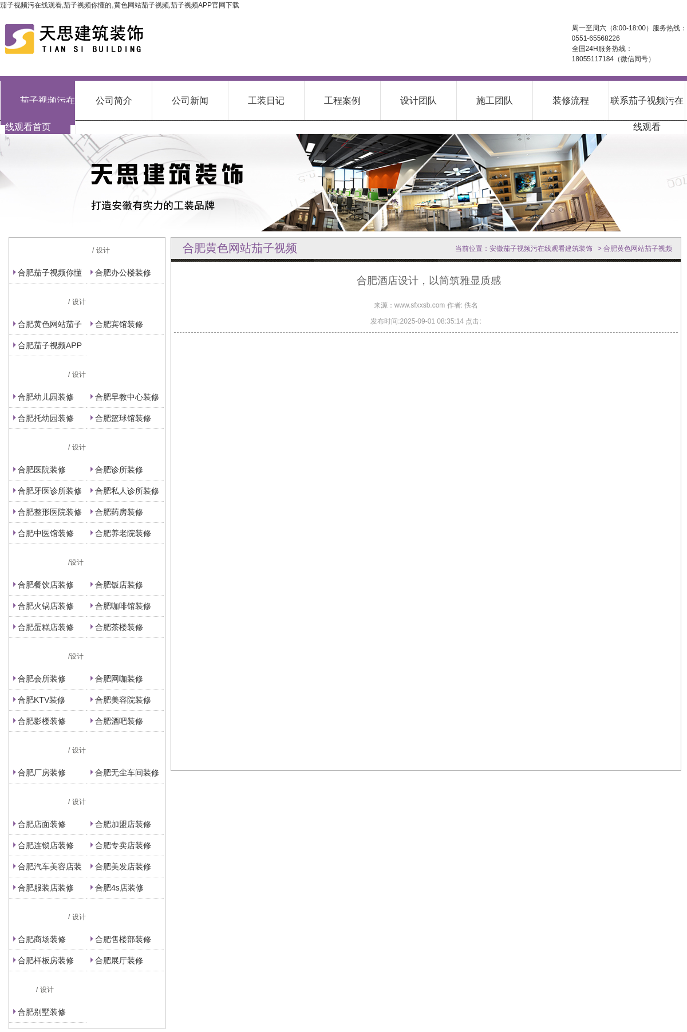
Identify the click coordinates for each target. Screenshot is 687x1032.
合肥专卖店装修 (123, 845)
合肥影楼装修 (42, 721)
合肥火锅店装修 (46, 605)
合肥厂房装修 (42, 772)
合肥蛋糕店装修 (46, 627)
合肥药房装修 (119, 512)
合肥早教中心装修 (127, 396)
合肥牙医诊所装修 (50, 490)
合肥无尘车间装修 (127, 772)
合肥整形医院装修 (50, 512)
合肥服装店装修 (46, 887)
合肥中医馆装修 (46, 533)
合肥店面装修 (42, 824)
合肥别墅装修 (42, 1012)
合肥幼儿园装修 (46, 396)
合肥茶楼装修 (119, 627)
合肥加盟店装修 (123, 824)
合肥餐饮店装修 (46, 584)
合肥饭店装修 (119, 584)
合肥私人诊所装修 (127, 490)
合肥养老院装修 (123, 533)
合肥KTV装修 (41, 699)
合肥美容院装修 (123, 699)
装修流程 (570, 100)
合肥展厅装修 (119, 960)
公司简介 (114, 100)
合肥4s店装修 (119, 887)
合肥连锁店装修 (46, 845)
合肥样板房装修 (46, 960)
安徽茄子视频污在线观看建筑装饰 (541, 249)
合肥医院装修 (42, 469)
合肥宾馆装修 (119, 324)
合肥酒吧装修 (119, 721)
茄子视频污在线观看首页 (40, 114)
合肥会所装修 (42, 678)
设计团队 (418, 100)
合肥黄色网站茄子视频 (637, 249)
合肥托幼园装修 (46, 418)
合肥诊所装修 (119, 469)
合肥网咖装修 (119, 678)
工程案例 (342, 100)
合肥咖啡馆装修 (123, 605)
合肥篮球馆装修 (123, 418)
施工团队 (494, 100)
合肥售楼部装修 (123, 939)
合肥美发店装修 (123, 866)
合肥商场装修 (42, 939)
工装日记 (266, 100)
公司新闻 (190, 100)
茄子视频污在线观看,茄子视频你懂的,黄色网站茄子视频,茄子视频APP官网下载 (119, 5)
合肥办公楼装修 (123, 272)
